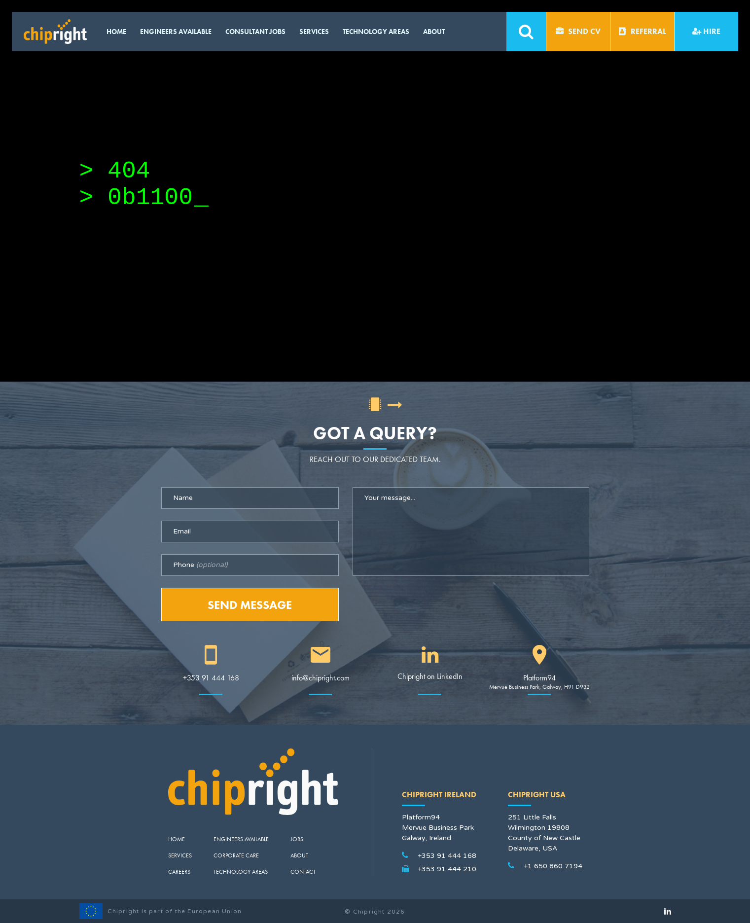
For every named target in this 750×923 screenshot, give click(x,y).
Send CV (578, 31)
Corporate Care (236, 855)
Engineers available (176, 31)
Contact (303, 872)
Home (116, 31)
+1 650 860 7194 (553, 866)
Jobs (296, 839)
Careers (179, 872)
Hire (706, 31)
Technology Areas (376, 31)
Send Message (250, 604)
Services (314, 31)
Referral (642, 31)
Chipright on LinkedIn (430, 676)
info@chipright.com (320, 678)
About (434, 31)
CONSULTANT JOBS (255, 31)
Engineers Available (241, 839)
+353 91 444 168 (211, 678)
